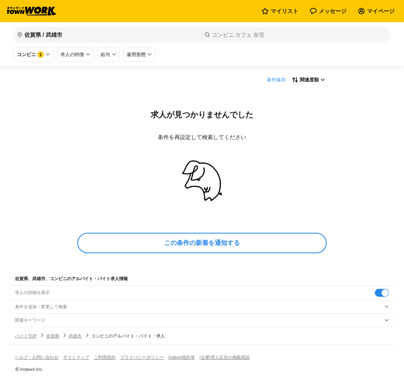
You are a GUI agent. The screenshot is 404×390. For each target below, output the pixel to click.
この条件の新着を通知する (202, 242)
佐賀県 (52, 335)
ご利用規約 (105, 357)
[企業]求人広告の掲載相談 (225, 357)
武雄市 (75, 335)
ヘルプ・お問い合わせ (36, 357)
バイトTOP (26, 335)
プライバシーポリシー (142, 357)
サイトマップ (76, 357)
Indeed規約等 (181, 357)
